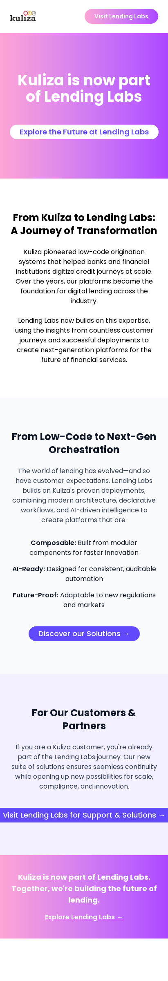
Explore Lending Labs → (84, 917)
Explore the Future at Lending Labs (84, 132)
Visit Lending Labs (121, 16)
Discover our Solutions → (84, 633)
